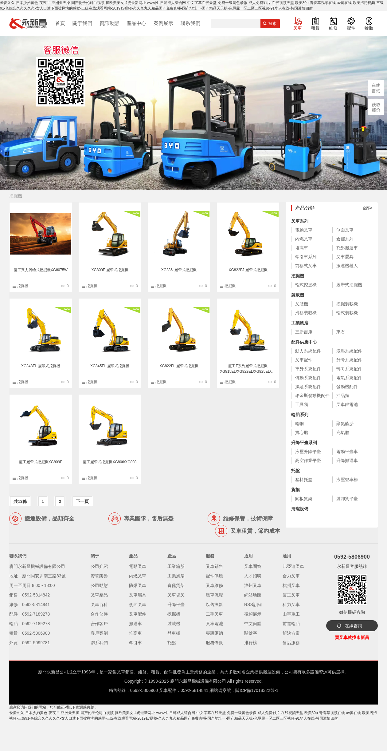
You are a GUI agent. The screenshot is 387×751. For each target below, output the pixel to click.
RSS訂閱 (253, 604)
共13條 (20, 501)
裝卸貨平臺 (347, 498)
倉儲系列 (345, 238)
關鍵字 (250, 633)
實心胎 (301, 432)
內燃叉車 (303, 238)
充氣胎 (342, 432)
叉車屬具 (345, 256)
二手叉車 (214, 614)
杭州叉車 (291, 585)
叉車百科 (99, 604)
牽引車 (135, 642)
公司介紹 (99, 566)
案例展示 (163, 23)
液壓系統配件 (349, 350)
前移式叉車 (306, 265)
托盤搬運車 (347, 247)
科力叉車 (291, 604)
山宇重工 (291, 614)
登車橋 (173, 633)
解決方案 (291, 633)
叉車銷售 (214, 566)
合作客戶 (99, 623)
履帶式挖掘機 (349, 284)
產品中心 (136, 23)
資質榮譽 (99, 575)
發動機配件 (347, 386)
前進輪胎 (291, 623)
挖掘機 (22, 286)
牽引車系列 (306, 256)
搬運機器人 (347, 265)
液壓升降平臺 (308, 451)
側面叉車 (345, 229)
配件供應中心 (304, 341)
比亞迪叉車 (293, 566)
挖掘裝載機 (347, 303)
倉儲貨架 (176, 585)
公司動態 (99, 585)
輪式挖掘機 (306, 284)
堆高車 (301, 247)
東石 (340, 331)
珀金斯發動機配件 (312, 395)
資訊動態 (109, 23)
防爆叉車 (137, 585)
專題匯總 (214, 633)
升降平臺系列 (304, 442)
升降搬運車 (347, 460)
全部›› (367, 208)
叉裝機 (301, 303)
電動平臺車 (347, 451)
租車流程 (214, 594)
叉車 (297, 28)
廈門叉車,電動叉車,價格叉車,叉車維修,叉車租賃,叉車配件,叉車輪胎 (28, 23)
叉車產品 (99, 594)
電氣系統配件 (349, 377)
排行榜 (250, 642)
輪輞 (299, 423)
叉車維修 (214, 585)
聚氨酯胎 (345, 423)
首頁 (60, 23)
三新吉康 (303, 331)
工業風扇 (299, 322)
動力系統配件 (308, 350)
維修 (333, 28)
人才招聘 (252, 575)
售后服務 (291, 642)
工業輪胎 (176, 566)
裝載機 (297, 294)
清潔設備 (299, 508)
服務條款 (214, 642)
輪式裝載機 (347, 312)
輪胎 (369, 28)
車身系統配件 (308, 368)
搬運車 (135, 623)
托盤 (295, 470)
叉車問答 (252, 566)
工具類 (301, 404)
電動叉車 (303, 229)
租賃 (315, 28)
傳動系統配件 (308, 377)
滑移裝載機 (306, 312)
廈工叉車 (291, 594)
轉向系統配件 (349, 368)
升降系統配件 (349, 359)
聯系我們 (190, 23)
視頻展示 (252, 614)
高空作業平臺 (308, 460)
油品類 (342, 395)
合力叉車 (291, 575)
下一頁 (82, 501)
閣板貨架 (303, 498)
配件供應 (214, 575)
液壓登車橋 (347, 479)
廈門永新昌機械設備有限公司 (198, 681)
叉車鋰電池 (347, 404)
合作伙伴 (99, 614)
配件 (351, 28)
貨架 (295, 489)
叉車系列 (299, 221)
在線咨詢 (353, 625)
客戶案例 (99, 633)
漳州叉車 (252, 585)
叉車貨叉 (176, 594)
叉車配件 (303, 359)
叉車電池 (214, 623)
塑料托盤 (303, 479)
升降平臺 (176, 604)
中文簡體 (252, 623)
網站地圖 (252, 594)
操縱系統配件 (308, 386)
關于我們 (82, 23)
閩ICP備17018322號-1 (256, 690)
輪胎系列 (299, 414)
